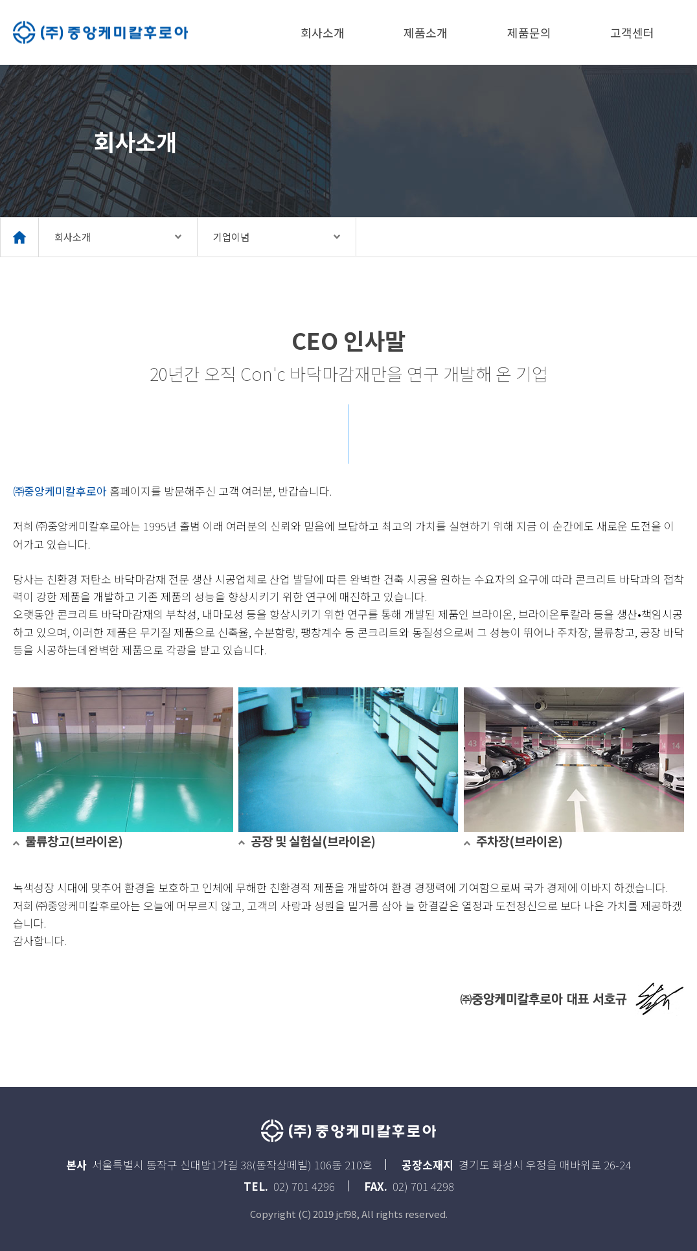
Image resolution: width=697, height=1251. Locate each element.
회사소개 (323, 32)
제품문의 (529, 32)
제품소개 (426, 32)
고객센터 (632, 32)
